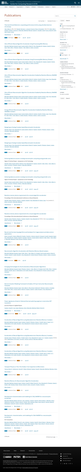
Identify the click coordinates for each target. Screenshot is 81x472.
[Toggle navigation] (2, 7)
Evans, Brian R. (41, 402)
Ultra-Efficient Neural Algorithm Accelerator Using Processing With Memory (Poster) (29, 59)
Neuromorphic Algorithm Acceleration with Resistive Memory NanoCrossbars (26, 251)
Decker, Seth (7, 384)
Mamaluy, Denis (23, 308)
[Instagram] (76, 7)
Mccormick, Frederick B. (34, 288)
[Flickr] (74, 7)
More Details (18, 34)
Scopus (36, 170)
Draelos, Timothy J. (26, 236)
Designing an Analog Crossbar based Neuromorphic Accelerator (22, 127)
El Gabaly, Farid (39, 253)
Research (12, 1)
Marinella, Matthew (23, 30)
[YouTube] (72, 7)
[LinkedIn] (78, 7)
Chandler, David (41, 30)
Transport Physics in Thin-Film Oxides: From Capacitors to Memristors (24, 366)
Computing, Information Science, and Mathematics (28, 1)
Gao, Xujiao (16, 308)
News (6, 7)
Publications (41, 7)
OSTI (28, 37)
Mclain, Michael (27, 369)
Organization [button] (20, 7)
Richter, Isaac (45, 79)
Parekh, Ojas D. (12, 270)
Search (53, 7)
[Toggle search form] (75, 2)
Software (34, 7)
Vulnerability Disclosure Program (30, 467)
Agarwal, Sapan (17, 46)
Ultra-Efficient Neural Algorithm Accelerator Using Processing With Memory (26, 44)
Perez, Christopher (39, 29)
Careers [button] (47, 7)
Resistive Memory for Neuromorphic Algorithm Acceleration (22, 381)
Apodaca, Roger (14, 384)
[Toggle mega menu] (78, 2)
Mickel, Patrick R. (40, 308)
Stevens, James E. (19, 402)
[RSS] (80, 7)
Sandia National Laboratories (10, 461)
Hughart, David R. (9, 30)
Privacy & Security (53, 454)
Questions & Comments (42, 454)
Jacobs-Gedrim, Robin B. (27, 46)
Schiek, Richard (19, 239)
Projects (28, 7)
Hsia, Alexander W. (38, 46)
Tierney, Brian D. (8, 369)
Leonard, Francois (30, 29)
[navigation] (42, 21)
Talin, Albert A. (8, 29)
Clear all (68, 20)
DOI (24, 37)
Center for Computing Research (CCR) (23, 4)
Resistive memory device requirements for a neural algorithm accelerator (25, 195)
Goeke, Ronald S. (24, 80)
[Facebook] (68, 7)
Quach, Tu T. (50, 322)
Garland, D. (16, 30)
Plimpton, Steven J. (18, 47)
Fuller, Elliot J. (52, 29)
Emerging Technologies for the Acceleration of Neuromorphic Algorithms (25, 266)
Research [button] (11, 7)
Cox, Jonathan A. (50, 219)
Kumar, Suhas (10, 32)
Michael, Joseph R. (33, 30)
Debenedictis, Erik (20, 270)
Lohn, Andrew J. (26, 400)
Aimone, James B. (35, 236)
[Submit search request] (75, 16)
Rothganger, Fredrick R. (10, 403)
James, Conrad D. (35, 47)
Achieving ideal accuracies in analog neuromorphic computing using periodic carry (28, 158)
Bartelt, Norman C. (21, 29)
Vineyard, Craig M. (44, 236)
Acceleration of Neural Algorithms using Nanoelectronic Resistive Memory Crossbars (28, 320)
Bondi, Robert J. (42, 400)
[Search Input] (66, 16)
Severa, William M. (17, 236)
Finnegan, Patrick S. (27, 237)
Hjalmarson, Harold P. (18, 369)
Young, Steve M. (49, 30)
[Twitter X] (70, 7)
